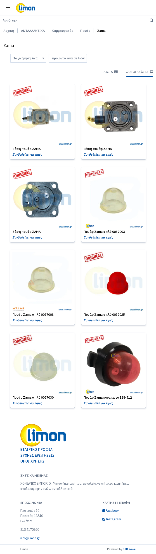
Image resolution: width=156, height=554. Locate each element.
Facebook (110, 511)
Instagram (111, 519)
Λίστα (111, 72)
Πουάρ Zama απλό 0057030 (33, 397)
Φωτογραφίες (139, 72)
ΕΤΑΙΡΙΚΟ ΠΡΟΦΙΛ (36, 449)
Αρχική (8, 31)
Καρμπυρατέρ (62, 31)
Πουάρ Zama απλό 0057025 (104, 315)
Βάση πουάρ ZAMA (26, 149)
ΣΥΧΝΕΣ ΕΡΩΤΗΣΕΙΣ (37, 455)
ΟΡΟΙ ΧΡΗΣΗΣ (32, 461)
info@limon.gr (30, 538)
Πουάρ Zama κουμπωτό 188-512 (108, 397)
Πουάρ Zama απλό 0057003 (104, 232)
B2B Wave (129, 549)
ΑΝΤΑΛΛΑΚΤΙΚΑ (33, 31)
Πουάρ (85, 31)
